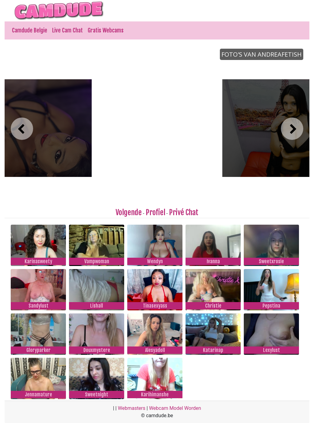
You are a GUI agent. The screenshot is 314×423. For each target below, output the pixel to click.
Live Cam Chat (67, 30)
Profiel (155, 212)
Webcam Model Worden (175, 408)
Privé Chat (183, 212)
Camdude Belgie (29, 30)
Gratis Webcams (106, 30)
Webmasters (131, 408)
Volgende (129, 212)
